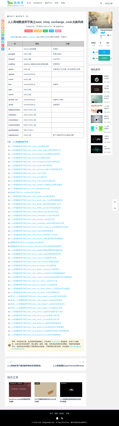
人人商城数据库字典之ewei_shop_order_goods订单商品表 (32, 181)
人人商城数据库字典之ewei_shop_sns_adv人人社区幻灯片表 (33, 281)
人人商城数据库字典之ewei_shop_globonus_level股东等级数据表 (35, 335)
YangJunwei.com (48, 422)
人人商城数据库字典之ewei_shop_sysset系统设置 (29, 146)
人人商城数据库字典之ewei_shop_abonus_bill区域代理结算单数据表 (36, 239)
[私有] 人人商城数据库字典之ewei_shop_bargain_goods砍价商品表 (36, 300)
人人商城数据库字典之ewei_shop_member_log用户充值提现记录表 (36, 169)
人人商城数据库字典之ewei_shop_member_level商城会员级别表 (35, 154)
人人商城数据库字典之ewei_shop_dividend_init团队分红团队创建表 (36, 185)
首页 (10, 16)
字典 (51, 31)
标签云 (62, 413)
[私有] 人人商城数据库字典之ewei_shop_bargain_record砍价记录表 (36, 308)
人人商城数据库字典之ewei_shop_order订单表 (28, 173)
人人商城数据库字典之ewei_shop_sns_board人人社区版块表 (33, 285)
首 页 (29, 3)
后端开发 (19, 383)
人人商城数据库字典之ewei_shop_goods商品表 (28, 177)
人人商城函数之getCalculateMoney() (68, 366)
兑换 (45, 31)
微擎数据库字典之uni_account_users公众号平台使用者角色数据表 (35, 246)
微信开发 (19, 16)
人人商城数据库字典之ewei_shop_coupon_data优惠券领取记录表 (35, 254)
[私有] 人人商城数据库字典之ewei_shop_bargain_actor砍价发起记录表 (37, 304)
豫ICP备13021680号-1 (79, 422)
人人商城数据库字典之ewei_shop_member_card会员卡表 (32, 219)
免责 (56, 413)
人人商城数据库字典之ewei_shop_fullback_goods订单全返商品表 (35, 208)
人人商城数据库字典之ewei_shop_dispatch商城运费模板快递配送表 (36, 250)
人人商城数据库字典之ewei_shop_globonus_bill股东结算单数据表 (35, 323)
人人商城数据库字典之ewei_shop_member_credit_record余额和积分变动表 (39, 227)
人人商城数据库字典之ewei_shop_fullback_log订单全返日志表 (34, 212)
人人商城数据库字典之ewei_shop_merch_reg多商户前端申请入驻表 (36, 312)
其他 (69, 3)
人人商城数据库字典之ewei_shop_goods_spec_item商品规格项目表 (36, 200)
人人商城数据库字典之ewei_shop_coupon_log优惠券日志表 (33, 258)
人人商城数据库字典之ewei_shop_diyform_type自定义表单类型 (34, 269)
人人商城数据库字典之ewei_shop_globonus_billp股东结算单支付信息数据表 (39, 331)
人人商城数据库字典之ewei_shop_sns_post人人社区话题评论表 (35, 292)
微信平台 (52, 3)
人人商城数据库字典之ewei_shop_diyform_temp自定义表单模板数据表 (37, 273)
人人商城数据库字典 (20, 142)
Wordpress (40, 3)
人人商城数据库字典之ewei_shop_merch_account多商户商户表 (34, 315)
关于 (51, 413)
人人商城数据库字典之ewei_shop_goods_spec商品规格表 (32, 196)
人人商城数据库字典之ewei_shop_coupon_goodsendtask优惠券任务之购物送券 (41, 277)
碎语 (62, 3)
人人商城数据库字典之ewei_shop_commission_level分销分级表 (34, 215)
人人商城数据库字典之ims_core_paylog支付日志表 (30, 189)
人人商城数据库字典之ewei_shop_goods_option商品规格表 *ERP (35, 204)
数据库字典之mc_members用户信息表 (25, 192)
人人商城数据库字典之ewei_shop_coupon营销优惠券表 (31, 231)
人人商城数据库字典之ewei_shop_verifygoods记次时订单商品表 (35, 162)
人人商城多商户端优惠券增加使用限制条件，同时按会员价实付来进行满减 (38, 366)
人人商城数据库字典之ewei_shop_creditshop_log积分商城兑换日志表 (37, 223)
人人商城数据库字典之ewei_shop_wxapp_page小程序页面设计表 (35, 150)
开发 (67, 413)
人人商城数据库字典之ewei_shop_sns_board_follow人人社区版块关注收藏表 (40, 289)
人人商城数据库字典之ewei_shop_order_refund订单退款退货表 (34, 262)
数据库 (58, 31)
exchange (29, 31)
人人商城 (38, 31)
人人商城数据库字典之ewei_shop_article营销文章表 (30, 158)
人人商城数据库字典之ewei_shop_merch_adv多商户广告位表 (34, 235)
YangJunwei (55, 341)
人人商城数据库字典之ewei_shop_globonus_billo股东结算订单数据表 (37, 327)
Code (37, 383)
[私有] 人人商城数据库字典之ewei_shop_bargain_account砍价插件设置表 (38, 296)
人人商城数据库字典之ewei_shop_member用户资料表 (31, 165)
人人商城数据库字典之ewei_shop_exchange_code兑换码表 (33, 265)
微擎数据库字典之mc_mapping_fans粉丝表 (27, 242)
